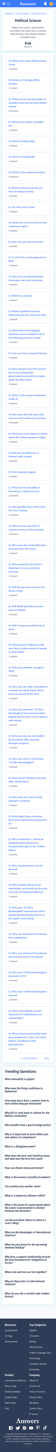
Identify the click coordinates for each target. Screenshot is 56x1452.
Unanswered (11, 1341)
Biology (32, 1341)
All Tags (8, 1336)
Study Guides (11, 1397)
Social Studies (22, 13)
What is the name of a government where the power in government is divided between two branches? (27, 1208)
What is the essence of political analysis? (27, 1177)
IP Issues (33, 1414)
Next (46, 1058)
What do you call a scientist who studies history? (27, 1295)
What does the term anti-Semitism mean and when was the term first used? (27, 1157)
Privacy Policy (35, 1397)
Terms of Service (37, 1391)
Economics (34, 1369)
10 (35, 1058)
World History (36, 1347)
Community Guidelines (15, 1380)
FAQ (7, 1408)
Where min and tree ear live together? (26, 1272)
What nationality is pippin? (20, 1079)
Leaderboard (11, 1330)
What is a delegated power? (20, 1146)
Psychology (34, 1358)
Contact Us (34, 1386)
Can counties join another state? (23, 1186)
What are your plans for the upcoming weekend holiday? (26, 1246)
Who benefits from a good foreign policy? (28, 1125)
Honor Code (10, 1386)
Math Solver (10, 1403)
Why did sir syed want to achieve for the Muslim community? (27, 1114)
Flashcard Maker (13, 1391)
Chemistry (34, 1336)
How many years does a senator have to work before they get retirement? (27, 1102)
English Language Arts (40, 1352)
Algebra (33, 1330)
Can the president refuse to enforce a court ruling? (25, 1221)
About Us (33, 1380)
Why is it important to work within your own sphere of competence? (27, 1136)
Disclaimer (34, 1403)
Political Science (39, 13)
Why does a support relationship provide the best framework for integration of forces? (27, 1260)
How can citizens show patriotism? (24, 1168)
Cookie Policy (35, 1408)
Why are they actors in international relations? (25, 1283)
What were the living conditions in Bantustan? (24, 1090)
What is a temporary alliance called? (25, 1195)
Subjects (9, 13)
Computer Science (38, 1364)
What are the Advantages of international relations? (28, 1234)
